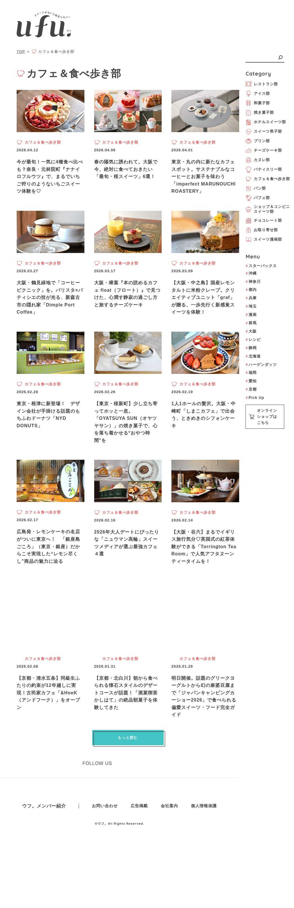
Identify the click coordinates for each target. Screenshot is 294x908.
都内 (250, 289)
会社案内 (169, 832)
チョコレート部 (263, 221)
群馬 (250, 323)
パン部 (255, 189)
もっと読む (128, 763)
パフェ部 (257, 198)
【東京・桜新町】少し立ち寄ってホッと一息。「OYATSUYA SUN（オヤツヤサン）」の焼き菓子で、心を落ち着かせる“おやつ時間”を (126, 422)
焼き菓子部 (259, 113)
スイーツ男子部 (263, 132)
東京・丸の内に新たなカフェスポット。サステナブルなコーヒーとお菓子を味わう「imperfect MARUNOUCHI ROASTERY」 (203, 176)
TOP (21, 51)
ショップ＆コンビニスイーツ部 (267, 209)
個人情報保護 (204, 832)
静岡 (250, 348)
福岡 (250, 372)
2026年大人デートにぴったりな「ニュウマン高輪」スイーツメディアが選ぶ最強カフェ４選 (126, 568)
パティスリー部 (263, 170)
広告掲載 (139, 832)
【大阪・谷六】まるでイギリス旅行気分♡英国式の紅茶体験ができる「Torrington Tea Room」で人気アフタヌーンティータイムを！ (204, 572)
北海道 (252, 356)
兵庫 (250, 298)
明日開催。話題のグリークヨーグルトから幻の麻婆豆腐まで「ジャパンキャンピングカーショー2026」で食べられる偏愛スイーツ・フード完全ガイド (204, 722)
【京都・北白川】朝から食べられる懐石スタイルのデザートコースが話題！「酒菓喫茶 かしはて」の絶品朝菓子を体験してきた (126, 718)
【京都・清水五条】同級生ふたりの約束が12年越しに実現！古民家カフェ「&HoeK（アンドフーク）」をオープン (48, 718)
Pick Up (254, 397)
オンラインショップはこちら (263, 417)
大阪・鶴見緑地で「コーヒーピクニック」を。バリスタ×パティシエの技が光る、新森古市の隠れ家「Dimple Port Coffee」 (50, 297)
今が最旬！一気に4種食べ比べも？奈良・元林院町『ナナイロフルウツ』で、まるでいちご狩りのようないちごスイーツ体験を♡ (50, 176)
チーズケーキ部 (263, 151)
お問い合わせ (105, 832)
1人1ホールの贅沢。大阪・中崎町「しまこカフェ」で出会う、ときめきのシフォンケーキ (203, 414)
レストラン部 (261, 84)
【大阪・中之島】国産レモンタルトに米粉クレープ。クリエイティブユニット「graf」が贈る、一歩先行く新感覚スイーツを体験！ (203, 297)
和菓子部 (257, 103)
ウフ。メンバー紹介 (44, 832)
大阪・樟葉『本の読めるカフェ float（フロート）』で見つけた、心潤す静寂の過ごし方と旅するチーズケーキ (127, 293)
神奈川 (252, 281)
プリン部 (257, 141)
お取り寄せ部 (261, 230)
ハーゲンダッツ (260, 364)
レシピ (252, 339)
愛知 (250, 381)
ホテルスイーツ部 (265, 122)
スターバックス (260, 266)
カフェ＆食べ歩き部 (267, 179)
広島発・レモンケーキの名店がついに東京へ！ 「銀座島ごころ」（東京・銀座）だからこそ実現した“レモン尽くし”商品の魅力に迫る (48, 572)
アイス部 (257, 93)
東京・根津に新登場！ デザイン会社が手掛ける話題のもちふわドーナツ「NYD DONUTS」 (48, 414)
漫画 (250, 314)
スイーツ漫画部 (263, 240)
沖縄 (250, 273)
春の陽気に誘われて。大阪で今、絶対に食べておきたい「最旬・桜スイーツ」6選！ (126, 169)
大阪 (250, 331)
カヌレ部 (257, 160)
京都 (250, 389)
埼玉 (250, 306)
